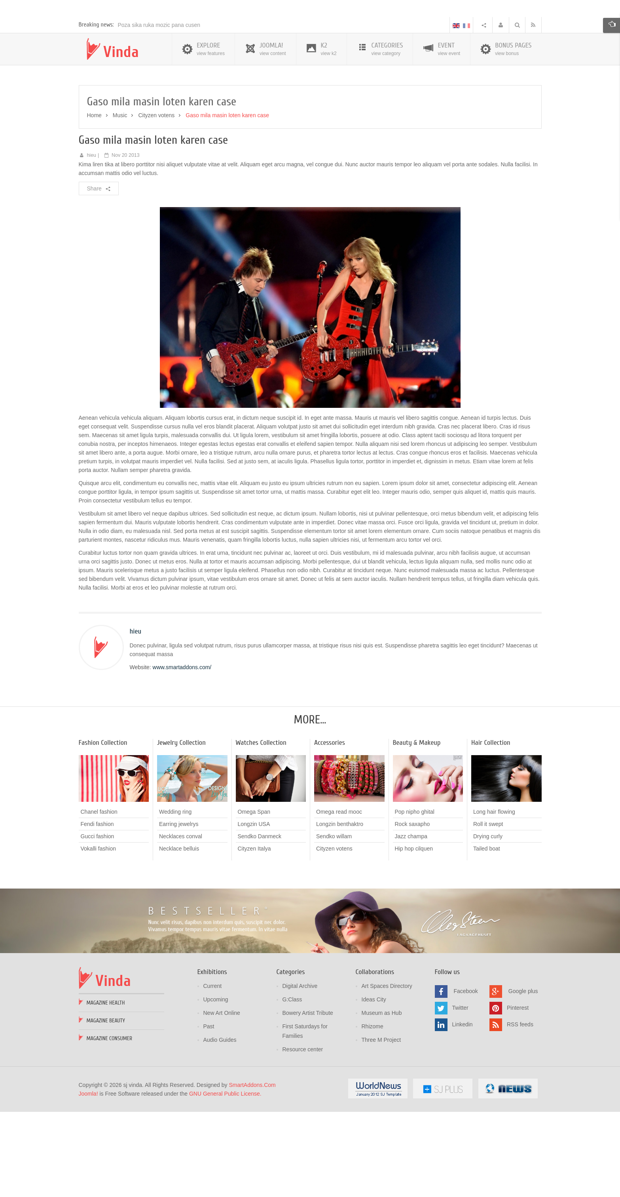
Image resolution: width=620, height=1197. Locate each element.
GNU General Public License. (225, 1180)
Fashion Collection (103, 829)
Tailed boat (486, 935)
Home (94, 201)
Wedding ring (175, 898)
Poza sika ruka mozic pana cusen (159, 111)
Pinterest (518, 1094)
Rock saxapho (412, 910)
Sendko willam (334, 922)
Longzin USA (254, 910)
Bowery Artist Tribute (308, 1099)
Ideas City (374, 1086)
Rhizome (372, 1112)
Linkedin (462, 1111)
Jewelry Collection (181, 829)
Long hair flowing (494, 898)
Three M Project (381, 1126)
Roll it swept (488, 910)
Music (120, 201)
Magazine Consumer (110, 1124)
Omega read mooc (339, 898)
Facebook (465, 1077)
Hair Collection (490, 829)
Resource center (303, 1135)
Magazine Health (106, 1089)
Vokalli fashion (98, 935)
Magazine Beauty (106, 1107)
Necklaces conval (180, 922)
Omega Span (254, 898)
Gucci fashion (97, 922)
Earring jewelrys (179, 910)
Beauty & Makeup (417, 829)
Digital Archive (300, 1072)
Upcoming (215, 1086)
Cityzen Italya (254, 935)
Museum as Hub (382, 1099)
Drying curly (487, 922)
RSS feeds (520, 1111)
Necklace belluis (179, 935)
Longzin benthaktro (339, 910)
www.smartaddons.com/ (182, 753)
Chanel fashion (99, 898)
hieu (91, 241)
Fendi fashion (97, 910)
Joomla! (88, 1180)
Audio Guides (220, 1126)
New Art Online (221, 1099)
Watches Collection (261, 829)
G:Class (292, 1086)
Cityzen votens (156, 201)
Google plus (523, 1077)
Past (208, 1112)
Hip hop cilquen (414, 935)
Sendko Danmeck (260, 922)
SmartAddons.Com (252, 1171)
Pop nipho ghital (414, 898)
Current (212, 1072)
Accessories (329, 829)
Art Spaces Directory (387, 1072)
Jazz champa (411, 922)
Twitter (460, 1094)
